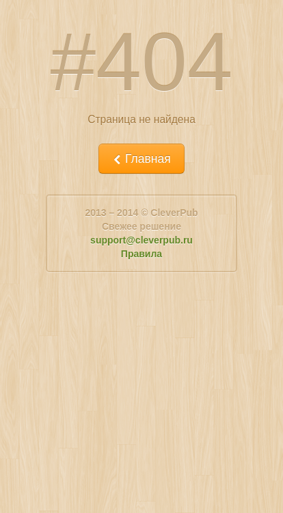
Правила (141, 253)
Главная (141, 159)
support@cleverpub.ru (141, 240)
